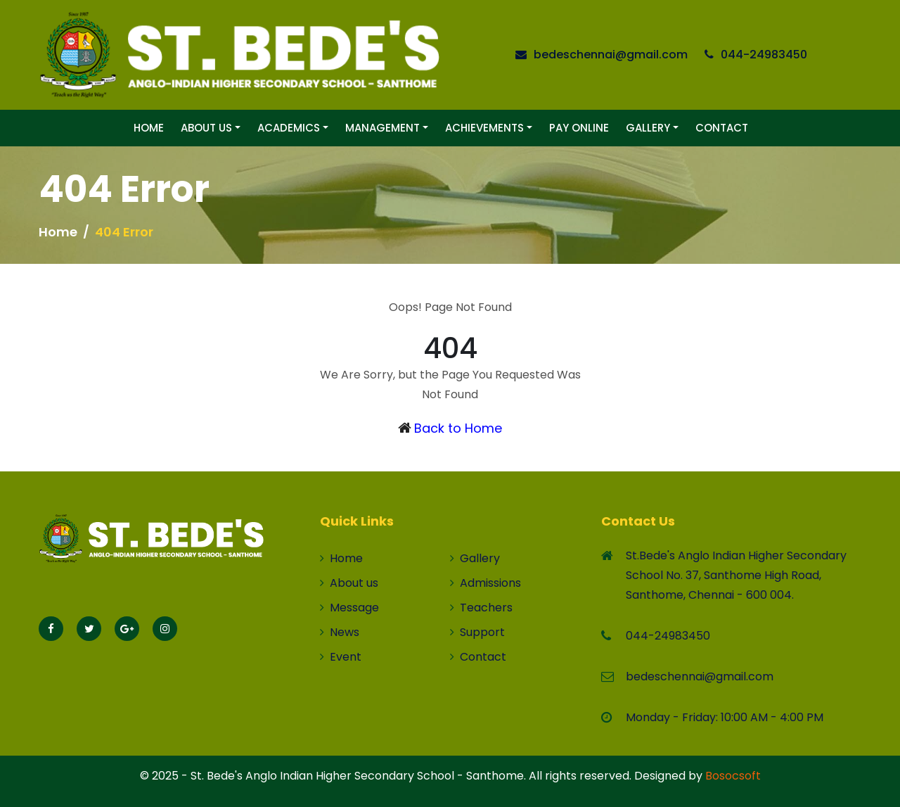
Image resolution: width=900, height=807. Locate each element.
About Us (206, 127)
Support (477, 632)
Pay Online (579, 127)
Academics (288, 127)
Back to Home (458, 428)
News (339, 632)
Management (382, 127)
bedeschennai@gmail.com (611, 54)
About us (349, 583)
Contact (721, 127)
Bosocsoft (733, 776)
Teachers (481, 607)
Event (340, 657)
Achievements (484, 127)
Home (149, 127)
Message (349, 607)
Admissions (485, 583)
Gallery (648, 127)
